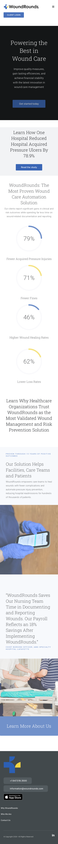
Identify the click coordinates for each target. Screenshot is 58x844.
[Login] (14, 15)
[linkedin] (53, 835)
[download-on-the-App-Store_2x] (13, 795)
